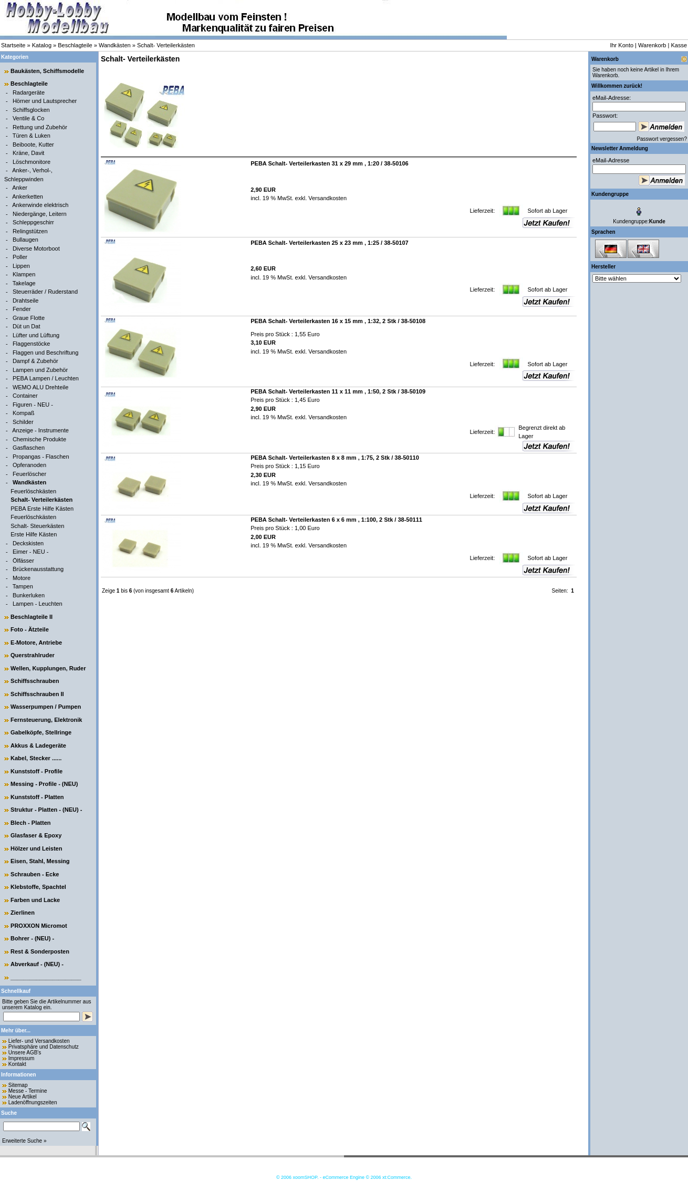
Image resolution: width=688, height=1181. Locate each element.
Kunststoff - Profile (36, 771)
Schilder (23, 422)
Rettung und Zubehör (40, 127)
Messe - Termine (27, 1091)
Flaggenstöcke (31, 343)
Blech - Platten (30, 823)
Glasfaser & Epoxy (36, 835)
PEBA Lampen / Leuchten (46, 378)
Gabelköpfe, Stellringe (41, 732)
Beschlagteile (75, 45)
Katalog (41, 45)
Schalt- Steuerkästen (37, 526)
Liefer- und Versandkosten (39, 1041)
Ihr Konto (621, 45)
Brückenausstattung (38, 569)
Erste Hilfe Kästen (34, 534)
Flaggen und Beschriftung (45, 352)
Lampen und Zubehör (40, 370)
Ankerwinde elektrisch (40, 205)
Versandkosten (327, 198)
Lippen (21, 266)
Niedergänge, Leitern (40, 214)
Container (25, 395)
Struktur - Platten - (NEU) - (46, 809)
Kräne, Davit (29, 153)
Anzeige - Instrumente (40, 430)
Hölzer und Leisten (36, 848)
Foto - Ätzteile (30, 629)
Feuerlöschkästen (33, 491)
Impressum (21, 1058)
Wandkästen (115, 45)
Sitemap (18, 1085)
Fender (22, 309)
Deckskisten (28, 543)
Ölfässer (23, 560)
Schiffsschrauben (35, 681)
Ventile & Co (29, 118)
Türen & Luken (31, 135)
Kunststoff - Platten (37, 797)
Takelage (24, 283)
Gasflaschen (29, 447)
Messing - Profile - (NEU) (44, 784)
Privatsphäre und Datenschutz (43, 1047)
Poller (20, 257)
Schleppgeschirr (33, 222)
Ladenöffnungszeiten (32, 1102)
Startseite (13, 45)
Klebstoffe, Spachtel (38, 887)
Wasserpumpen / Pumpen (46, 706)
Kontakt (17, 1064)
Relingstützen (30, 231)
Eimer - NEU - (30, 551)
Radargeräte (29, 92)
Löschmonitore (31, 162)
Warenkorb (652, 45)
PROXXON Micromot (39, 926)
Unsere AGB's (24, 1052)
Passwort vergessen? (662, 139)
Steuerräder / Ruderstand (45, 291)
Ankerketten (27, 196)
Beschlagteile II (32, 617)
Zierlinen (23, 912)
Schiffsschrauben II (37, 694)
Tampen (23, 586)
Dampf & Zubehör (35, 361)
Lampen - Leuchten (37, 603)
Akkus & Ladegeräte (38, 745)
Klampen (24, 274)
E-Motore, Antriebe (36, 642)
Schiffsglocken (31, 110)
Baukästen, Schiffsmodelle (47, 71)
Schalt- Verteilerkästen (166, 45)
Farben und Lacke (35, 900)
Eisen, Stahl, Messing (40, 861)
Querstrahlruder (33, 655)
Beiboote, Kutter (33, 144)
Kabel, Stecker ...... (36, 758)
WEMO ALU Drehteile (40, 387)
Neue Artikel (22, 1097)
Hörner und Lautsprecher (45, 101)
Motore (21, 578)
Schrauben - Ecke (35, 874)
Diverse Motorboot (36, 248)
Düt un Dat (26, 326)
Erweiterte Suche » (24, 1141)
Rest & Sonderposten (40, 951)
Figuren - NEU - (33, 404)
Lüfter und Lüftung (36, 335)
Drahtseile (26, 300)
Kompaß (24, 413)
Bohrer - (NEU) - (32, 938)
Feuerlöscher (29, 474)
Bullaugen (25, 239)
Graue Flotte (29, 318)
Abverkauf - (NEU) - (37, 964)
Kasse (679, 45)
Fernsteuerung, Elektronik (46, 720)
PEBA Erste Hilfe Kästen (42, 508)
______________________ (46, 977)
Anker (19, 187)
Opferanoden (29, 465)
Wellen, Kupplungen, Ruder (48, 668)
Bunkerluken (29, 595)
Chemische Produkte (39, 439)
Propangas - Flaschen (41, 456)
